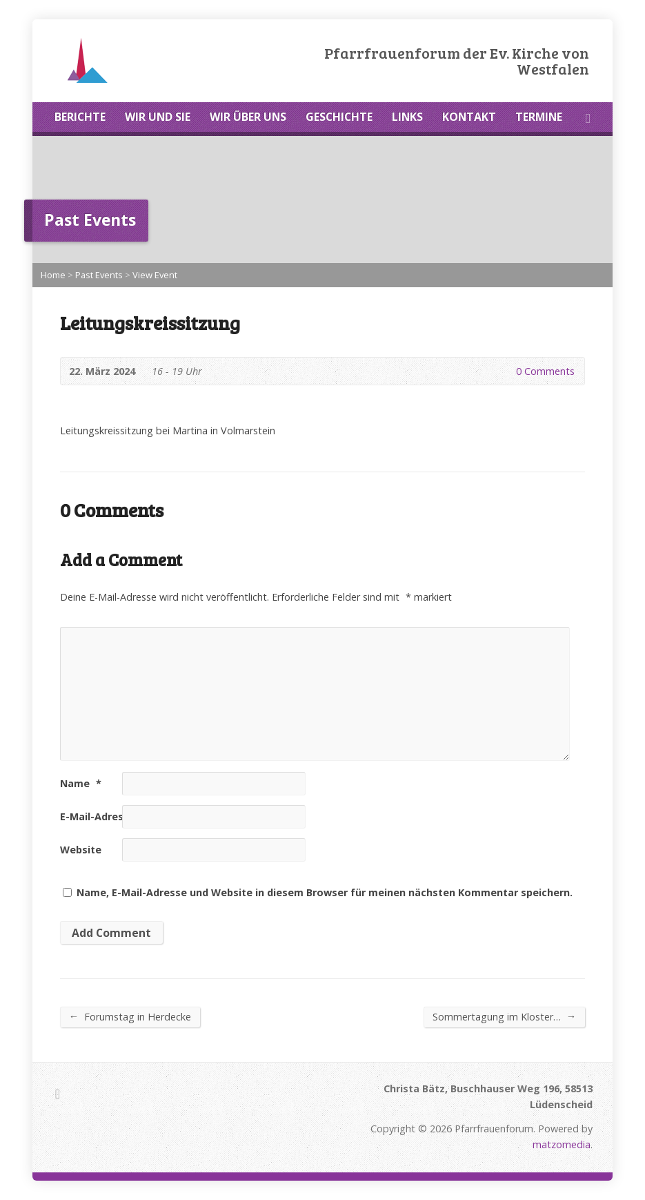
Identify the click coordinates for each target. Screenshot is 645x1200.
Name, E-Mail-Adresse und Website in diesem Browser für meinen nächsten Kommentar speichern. (325, 892)
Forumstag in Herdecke (130, 1016)
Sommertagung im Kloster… (504, 1016)
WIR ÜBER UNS (248, 116)
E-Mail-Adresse (103, 816)
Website (80, 849)
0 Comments (505, 371)
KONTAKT (469, 116)
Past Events (99, 275)
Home (53, 275)
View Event (154, 275)
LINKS (407, 116)
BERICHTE (80, 116)
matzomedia (562, 1144)
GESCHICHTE (339, 116)
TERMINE (538, 116)
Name (80, 783)
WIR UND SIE (157, 116)
